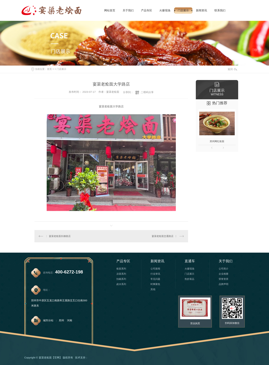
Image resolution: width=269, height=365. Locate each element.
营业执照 (195, 323)
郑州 (61, 320)
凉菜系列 (121, 273)
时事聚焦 (155, 284)
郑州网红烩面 (217, 141)
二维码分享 (147, 92)
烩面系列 (121, 268)
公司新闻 (155, 268)
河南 (69, 320)
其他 (153, 289)
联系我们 (219, 10)
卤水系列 (121, 284)
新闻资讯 (201, 10)
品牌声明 (223, 284)
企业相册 (223, 273)
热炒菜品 (189, 279)
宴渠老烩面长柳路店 (60, 236)
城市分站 (48, 320)
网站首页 (109, 10)
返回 (232, 69)
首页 (49, 69)
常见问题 (155, 279)
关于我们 (128, 10)
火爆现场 (164, 10)
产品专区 (146, 10)
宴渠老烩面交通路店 (162, 236)
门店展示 (183, 10)
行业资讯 (155, 273)
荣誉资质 (223, 279)
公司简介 (223, 268)
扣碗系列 (121, 279)
